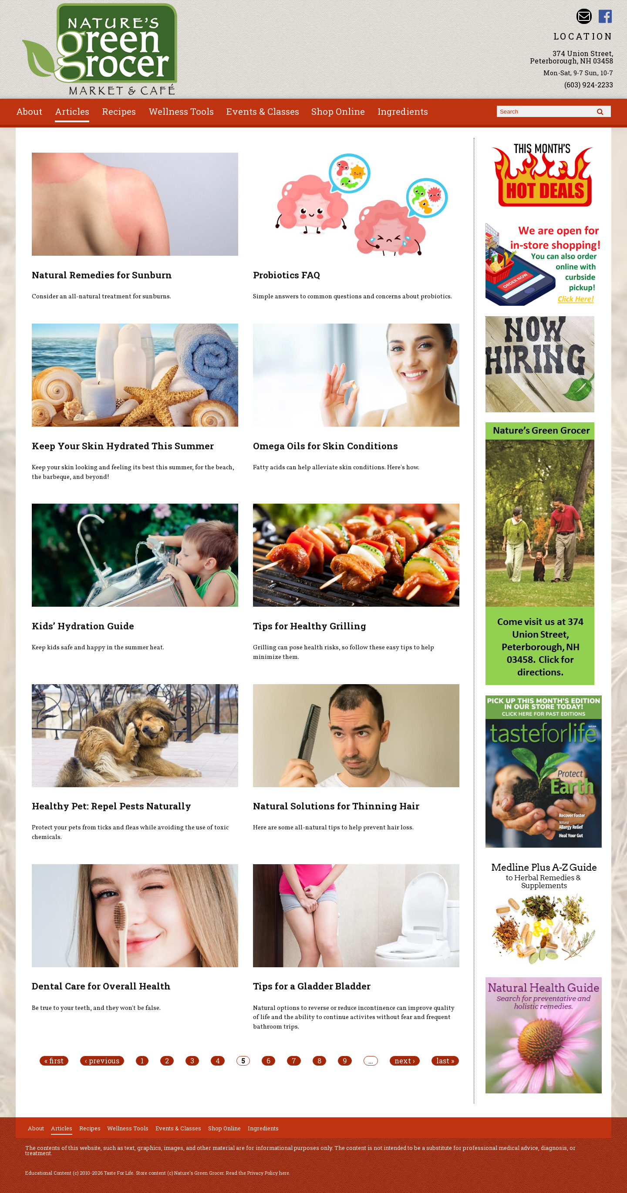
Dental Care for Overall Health (101, 986)
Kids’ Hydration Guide (83, 626)
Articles (72, 111)
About (29, 111)
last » (445, 1060)
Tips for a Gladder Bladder (312, 986)
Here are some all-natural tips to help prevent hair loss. (333, 827)
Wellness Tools (181, 111)
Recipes (119, 111)
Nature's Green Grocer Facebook (605, 16)
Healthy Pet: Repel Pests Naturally (111, 806)
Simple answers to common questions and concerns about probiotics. (352, 296)
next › (404, 1060)
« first (54, 1060)
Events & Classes (262, 111)
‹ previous (102, 1060)
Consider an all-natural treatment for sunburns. (101, 296)
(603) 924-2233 (588, 84)
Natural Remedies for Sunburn (102, 275)
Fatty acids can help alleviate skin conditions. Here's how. (336, 467)
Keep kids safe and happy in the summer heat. (98, 647)
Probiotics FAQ (286, 275)
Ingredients (403, 111)
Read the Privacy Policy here (257, 1173)
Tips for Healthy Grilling (309, 626)
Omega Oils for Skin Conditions (325, 446)
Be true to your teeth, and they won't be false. (96, 1008)
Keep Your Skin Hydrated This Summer (123, 446)
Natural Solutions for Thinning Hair (336, 806)
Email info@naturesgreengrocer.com (584, 16)
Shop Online (338, 111)
